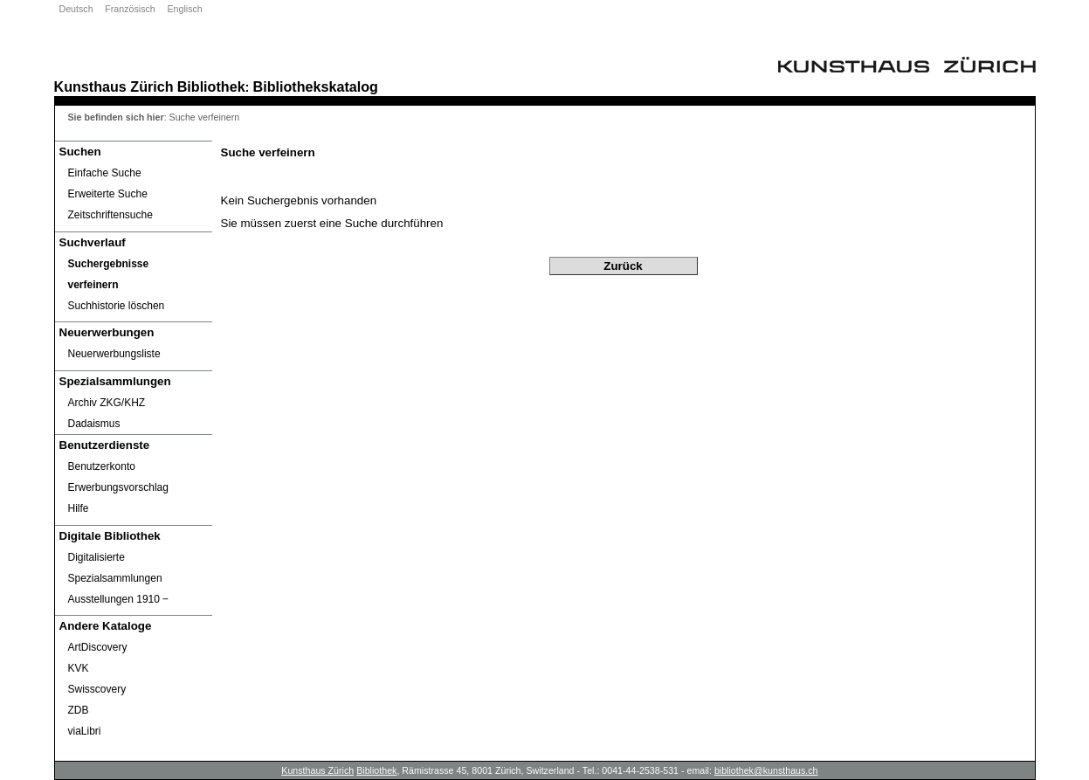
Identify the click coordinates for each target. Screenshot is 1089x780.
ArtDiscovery (98, 647)
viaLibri (84, 731)
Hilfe (78, 508)
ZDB (78, 710)
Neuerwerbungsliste (114, 354)
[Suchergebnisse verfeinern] (133, 274)
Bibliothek (211, 86)
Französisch (130, 8)
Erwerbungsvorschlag (118, 487)
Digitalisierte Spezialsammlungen (115, 567)
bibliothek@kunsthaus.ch (766, 770)
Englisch (184, 8)
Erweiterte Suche (108, 194)
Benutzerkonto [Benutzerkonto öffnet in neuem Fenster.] (101, 466)
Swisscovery (97, 689)
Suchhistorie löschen (116, 306)
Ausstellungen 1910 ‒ (118, 599)
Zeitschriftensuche (110, 215)
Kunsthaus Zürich (114, 86)
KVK (78, 668)
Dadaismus (94, 424)
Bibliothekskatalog (315, 86)
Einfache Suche (104, 173)
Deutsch (76, 8)
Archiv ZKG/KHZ (107, 403)
